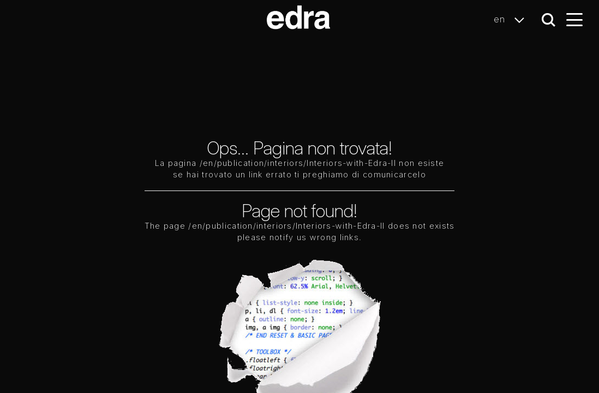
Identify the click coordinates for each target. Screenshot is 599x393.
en (512, 20)
